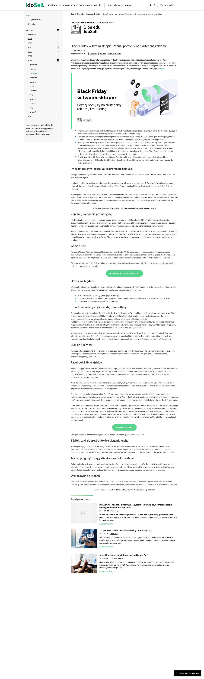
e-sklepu (161, 68)
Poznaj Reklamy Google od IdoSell (124, 273)
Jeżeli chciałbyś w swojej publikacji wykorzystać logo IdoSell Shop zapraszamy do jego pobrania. (40, 131)
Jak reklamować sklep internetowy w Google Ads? (123, 555)
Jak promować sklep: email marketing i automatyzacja (125, 530)
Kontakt (129, 5)
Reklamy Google (114, 54)
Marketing (93, 54)
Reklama (103, 54)
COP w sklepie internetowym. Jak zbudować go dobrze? (132, 490)
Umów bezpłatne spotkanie (188, 673)
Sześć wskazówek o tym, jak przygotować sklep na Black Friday (130, 208)
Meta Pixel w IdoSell (124, 427)
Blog (72, 14)
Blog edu (80, 14)
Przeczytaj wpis (106, 524)
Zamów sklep (167, 5)
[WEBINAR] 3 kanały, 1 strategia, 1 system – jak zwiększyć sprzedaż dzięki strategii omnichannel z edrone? (135, 506)
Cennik (97, 5)
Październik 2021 (93, 14)
